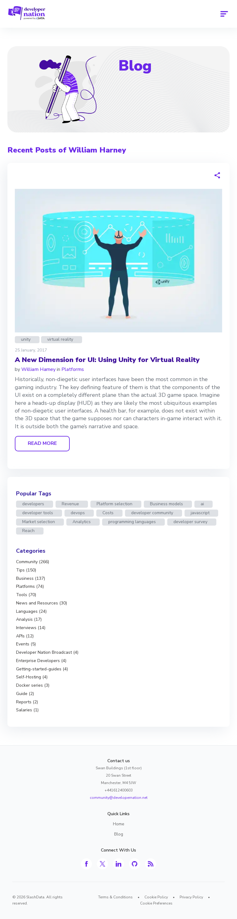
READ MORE (42, 443)
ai (202, 504)
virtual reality (60, 339)
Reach (28, 531)
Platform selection (114, 504)
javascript (200, 513)
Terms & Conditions (115, 897)
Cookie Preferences (156, 903)
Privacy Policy (191, 897)
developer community (152, 513)
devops (78, 513)
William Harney (38, 369)
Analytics (82, 522)
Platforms (72, 369)
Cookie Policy (156, 897)
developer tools (37, 513)
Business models (166, 504)
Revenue (70, 504)
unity (26, 339)
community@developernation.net (119, 797)
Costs (108, 513)
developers (33, 504)
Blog (135, 65)
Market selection (38, 522)
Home (118, 824)
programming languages (132, 522)
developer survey (190, 522)
